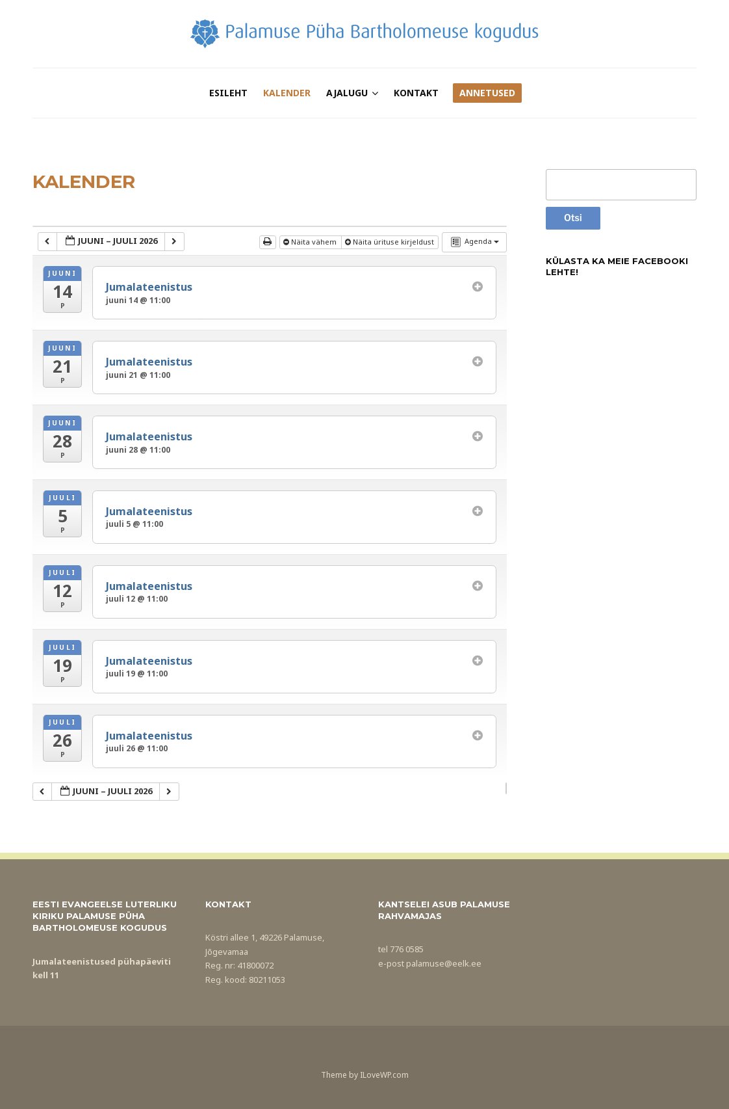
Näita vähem (311, 242)
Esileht (228, 93)
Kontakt (416, 93)
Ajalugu (347, 93)
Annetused (487, 93)
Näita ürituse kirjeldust (390, 242)
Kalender (287, 93)
